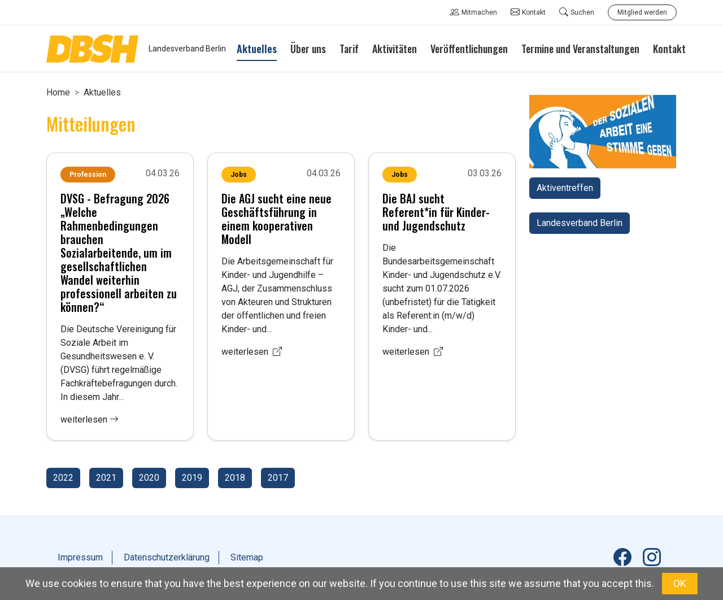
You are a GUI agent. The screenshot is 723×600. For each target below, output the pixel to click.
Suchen (576, 12)
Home (58, 92)
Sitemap (246, 557)
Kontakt (528, 12)
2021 (106, 477)
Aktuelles (102, 92)
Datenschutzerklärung (167, 557)
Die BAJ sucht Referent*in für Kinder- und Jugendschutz (436, 212)
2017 (278, 477)
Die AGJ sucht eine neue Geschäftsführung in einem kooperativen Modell (276, 218)
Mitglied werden (642, 12)
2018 (235, 477)
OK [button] (679, 583)
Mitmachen (473, 12)
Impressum (80, 557)
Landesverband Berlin (579, 223)
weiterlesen (89, 419)
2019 (192, 477)
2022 (63, 477)
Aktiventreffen (565, 187)
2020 (149, 477)
